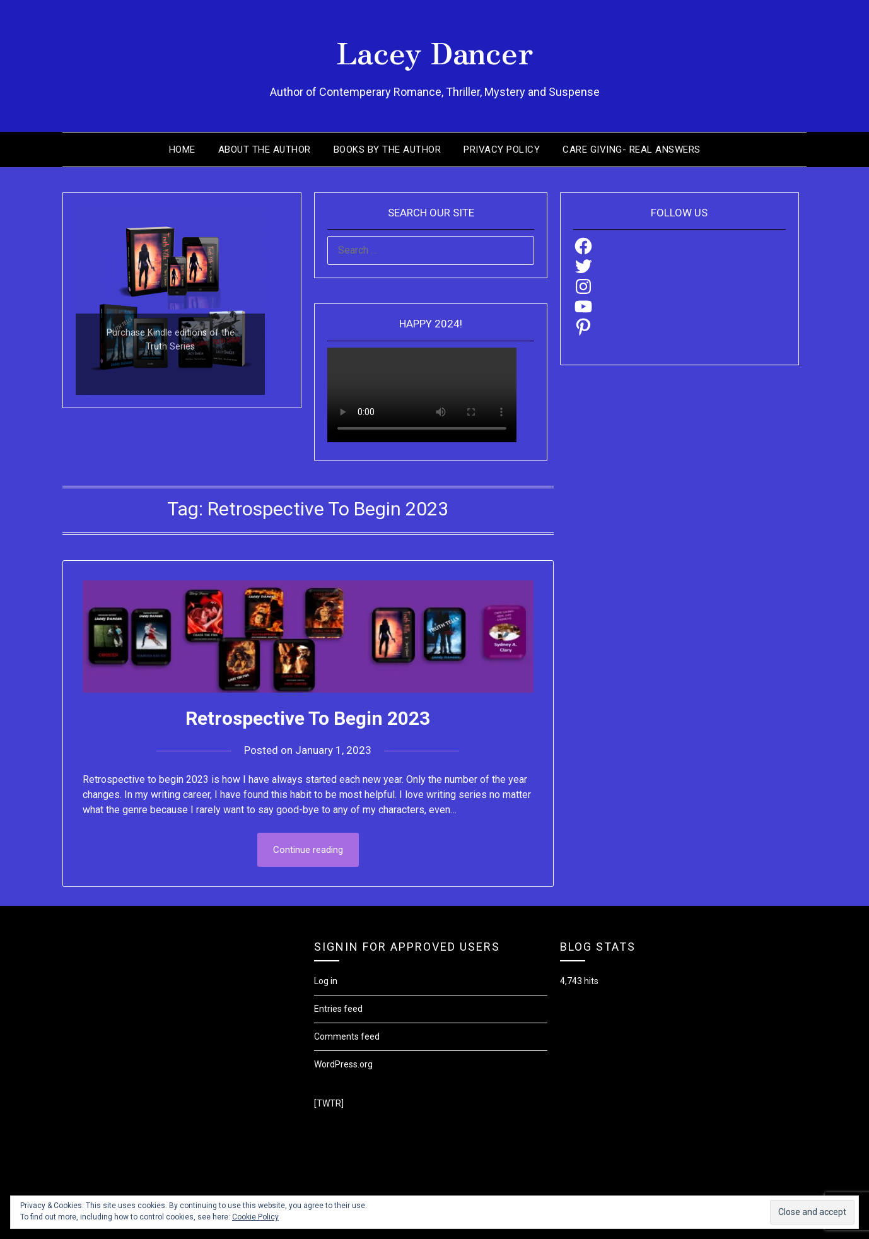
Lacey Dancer (435, 51)
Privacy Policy (502, 149)
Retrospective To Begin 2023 (307, 718)
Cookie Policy (255, 1217)
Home (182, 149)
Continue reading (308, 849)
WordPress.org (343, 1064)
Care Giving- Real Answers (632, 149)
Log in (325, 981)
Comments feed (347, 1036)
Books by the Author (387, 149)
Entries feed (338, 1009)
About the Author (264, 149)
